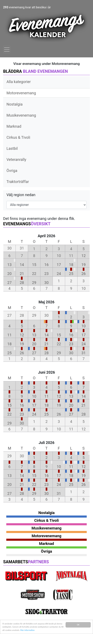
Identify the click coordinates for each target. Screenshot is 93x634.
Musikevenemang (21, 115)
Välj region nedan (20, 195)
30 (46, 282)
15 (34, 264)
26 (83, 273)
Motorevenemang (21, 93)
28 (22, 282)
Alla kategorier (18, 81)
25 (71, 273)
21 (22, 273)
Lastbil (12, 148)
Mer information (27, 630)
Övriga (11, 170)
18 (71, 264)
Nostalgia (14, 104)
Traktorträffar (17, 181)
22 (34, 273)
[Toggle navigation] (6, 49)
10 (83, 326)
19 (83, 264)
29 (34, 282)
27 (9, 282)
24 (59, 273)
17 (59, 264)
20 (9, 273)
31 (83, 353)
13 (9, 264)
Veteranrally (16, 159)
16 (46, 264)
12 (83, 255)
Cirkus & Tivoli (18, 137)
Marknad (13, 126)
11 (9, 335)
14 (22, 264)
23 (46, 273)
